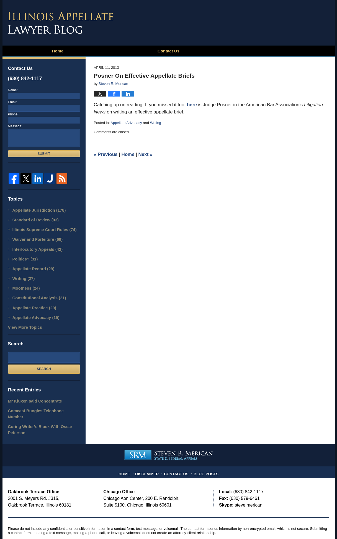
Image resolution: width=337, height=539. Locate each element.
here (192, 104)
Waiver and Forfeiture (34, 237)
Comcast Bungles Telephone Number (40, 400)
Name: (13, 90)
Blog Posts (204, 453)
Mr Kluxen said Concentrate (32, 391)
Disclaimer (149, 453)
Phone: (13, 114)
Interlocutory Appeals (34, 246)
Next (145, 154)
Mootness (24, 282)
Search (44, 359)
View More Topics (23, 318)
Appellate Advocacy (126, 123)
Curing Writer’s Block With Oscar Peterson (36, 412)
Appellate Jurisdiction (36, 210)
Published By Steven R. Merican (288, 21)
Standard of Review (32, 219)
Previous (106, 154)
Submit (43, 154)
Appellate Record (31, 264)
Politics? (23, 255)
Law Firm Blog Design (302, 525)
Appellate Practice (31, 300)
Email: (12, 102)
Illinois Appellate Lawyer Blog (60, 23)
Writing (155, 123)
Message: (15, 126)
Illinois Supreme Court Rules (40, 228)
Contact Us (168, 51)
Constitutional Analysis (36, 291)
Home (58, 51)
